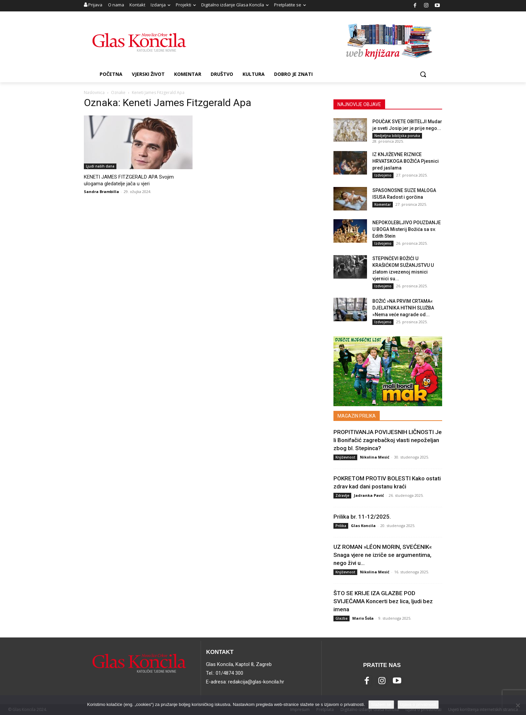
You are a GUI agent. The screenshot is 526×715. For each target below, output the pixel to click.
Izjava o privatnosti (418, 704)
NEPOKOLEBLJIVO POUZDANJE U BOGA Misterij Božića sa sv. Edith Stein (406, 229)
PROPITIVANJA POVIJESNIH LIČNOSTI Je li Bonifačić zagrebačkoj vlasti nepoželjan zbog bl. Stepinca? (387, 440)
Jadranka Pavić (369, 495)
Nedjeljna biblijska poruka (397, 135)
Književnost (345, 457)
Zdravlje (342, 495)
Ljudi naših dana (100, 166)
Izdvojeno (382, 175)
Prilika (340, 525)
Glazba (341, 618)
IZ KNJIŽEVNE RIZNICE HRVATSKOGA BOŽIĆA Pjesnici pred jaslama (405, 161)
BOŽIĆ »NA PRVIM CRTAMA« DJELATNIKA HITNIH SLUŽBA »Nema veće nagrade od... (403, 307)
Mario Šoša (363, 618)
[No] (517, 705)
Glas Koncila (363, 525)
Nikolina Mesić (374, 457)
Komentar (382, 204)
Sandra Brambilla (101, 191)
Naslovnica (94, 92)
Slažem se (381, 704)
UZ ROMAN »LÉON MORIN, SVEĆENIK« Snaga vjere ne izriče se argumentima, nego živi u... (382, 554)
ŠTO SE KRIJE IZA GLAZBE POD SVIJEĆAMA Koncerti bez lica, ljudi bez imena (383, 601)
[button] (423, 74)
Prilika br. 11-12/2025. (362, 516)
